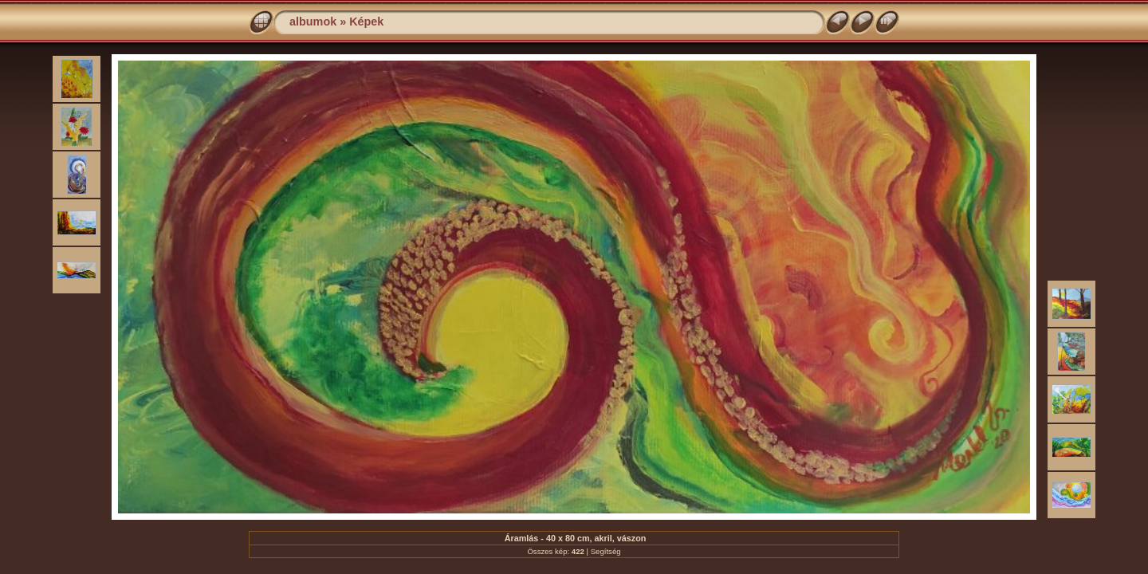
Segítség (606, 551)
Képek (366, 21)
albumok (312, 21)
